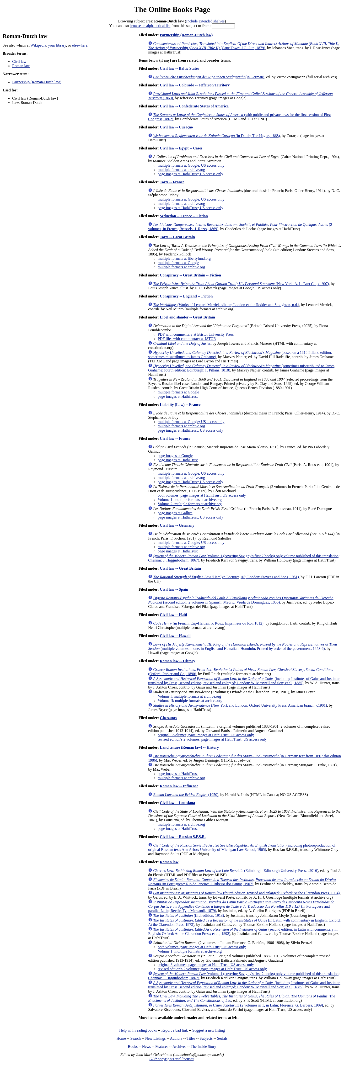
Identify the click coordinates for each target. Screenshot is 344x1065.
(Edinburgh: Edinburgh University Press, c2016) (235, 871)
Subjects (206, 1038)
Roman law (21, 66)
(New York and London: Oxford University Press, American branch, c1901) (240, 705)
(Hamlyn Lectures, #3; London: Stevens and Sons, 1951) (226, 577)
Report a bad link (174, 1030)
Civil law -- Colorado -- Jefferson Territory (195, 85)
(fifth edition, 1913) (188, 915)
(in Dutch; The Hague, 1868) (216, 136)
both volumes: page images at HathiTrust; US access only (202, 495)
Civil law (19, 61)
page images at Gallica (175, 513)
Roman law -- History (177, 661)
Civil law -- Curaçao (176, 127)
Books (133, 1046)
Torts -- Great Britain (177, 237)
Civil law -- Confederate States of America (194, 106)
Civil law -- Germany (177, 525)
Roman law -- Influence (179, 786)
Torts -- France (172, 182)
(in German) (208, 77)
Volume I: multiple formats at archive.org (189, 696)
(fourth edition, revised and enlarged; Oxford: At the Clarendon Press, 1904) (246, 893)
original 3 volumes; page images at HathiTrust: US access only (206, 735)
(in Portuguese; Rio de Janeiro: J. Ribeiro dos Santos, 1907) (242, 882)
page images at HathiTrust (178, 396)
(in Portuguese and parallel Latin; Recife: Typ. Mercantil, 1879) (241, 906)
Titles (191, 1038)
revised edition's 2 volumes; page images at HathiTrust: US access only (212, 739)
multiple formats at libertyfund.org (184, 258)
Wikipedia (38, 45)
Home (121, 1038)
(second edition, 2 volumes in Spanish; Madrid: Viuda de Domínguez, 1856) (240, 600)
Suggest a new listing (208, 1030)
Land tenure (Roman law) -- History (189, 747)
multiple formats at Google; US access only (191, 165)
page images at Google (175, 456)
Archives (179, 1046)
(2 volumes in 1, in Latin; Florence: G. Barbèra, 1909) (238, 1005)
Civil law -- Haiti (173, 615)
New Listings (155, 1038)
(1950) (185, 795)
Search (135, 1038)
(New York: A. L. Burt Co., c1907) (241, 284)
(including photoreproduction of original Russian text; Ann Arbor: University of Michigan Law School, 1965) (241, 847)
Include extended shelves (205, 21)
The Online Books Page (172, 9)
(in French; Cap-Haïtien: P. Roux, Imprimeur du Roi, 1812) (208, 623)
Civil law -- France (175, 438)
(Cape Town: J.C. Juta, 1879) (243, 46)
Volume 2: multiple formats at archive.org (190, 504)
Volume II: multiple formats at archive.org (190, 701)
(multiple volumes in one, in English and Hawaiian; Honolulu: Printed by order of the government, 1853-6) (243, 646)
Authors (176, 1038)
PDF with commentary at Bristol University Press (196, 334)
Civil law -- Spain (174, 589)
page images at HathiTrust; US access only (190, 174)
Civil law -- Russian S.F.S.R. (182, 837)
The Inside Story (203, 1046)
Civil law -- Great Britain (180, 568)
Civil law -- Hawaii (175, 636)
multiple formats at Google (178, 263)
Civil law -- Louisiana (177, 803)
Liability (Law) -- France (180, 405)
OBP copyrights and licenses (171, 1059)
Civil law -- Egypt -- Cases (181, 148)
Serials (222, 1038)
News (146, 1046)
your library (57, 45)
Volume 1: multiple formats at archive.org (190, 500)
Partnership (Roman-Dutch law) (36, 82)
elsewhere (79, 45)
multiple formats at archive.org (181, 170)
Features (161, 1046)
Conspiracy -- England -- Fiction (186, 296)
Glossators (168, 718)
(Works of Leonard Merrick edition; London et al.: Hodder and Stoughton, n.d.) (226, 305)
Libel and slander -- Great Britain (187, 317)
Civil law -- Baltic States (179, 68)
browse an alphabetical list (150, 26)
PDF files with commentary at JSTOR (187, 339)
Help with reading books (138, 1030)
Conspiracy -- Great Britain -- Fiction (190, 275)
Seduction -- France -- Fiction (184, 216)
